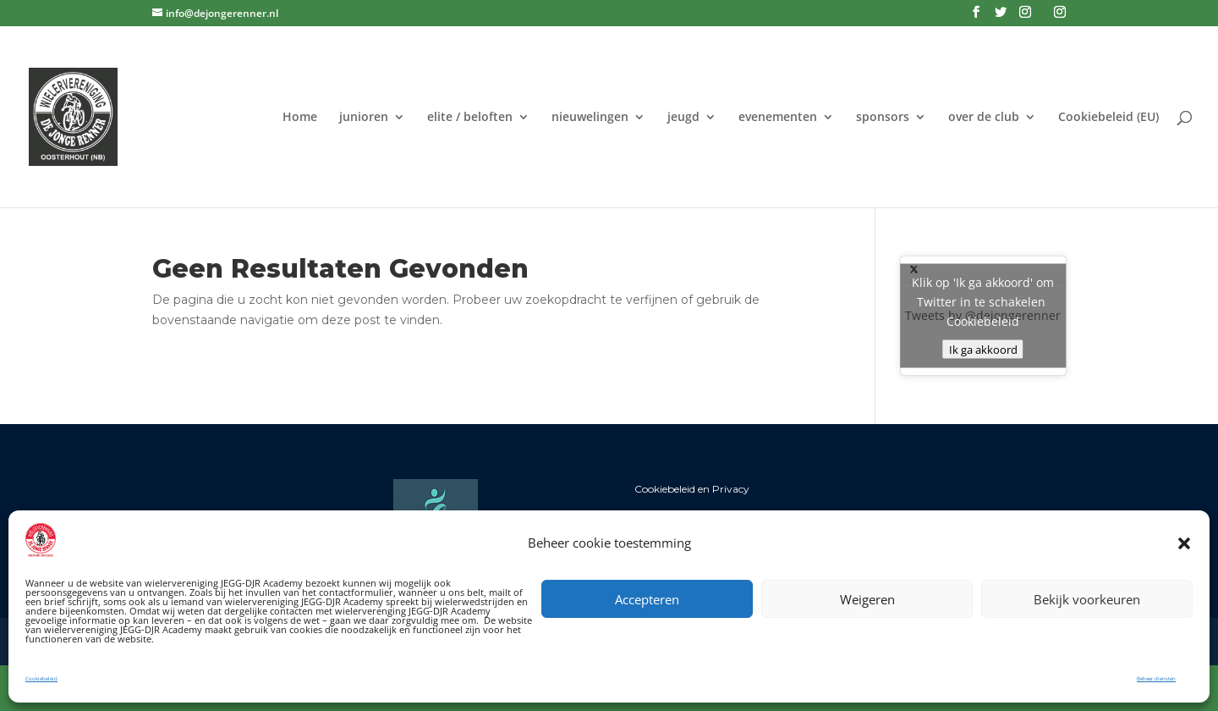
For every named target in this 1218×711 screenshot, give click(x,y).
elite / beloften (470, 117)
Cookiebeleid (41, 678)
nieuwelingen (589, 117)
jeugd (683, 117)
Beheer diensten (1156, 678)
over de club (983, 117)
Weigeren (867, 599)
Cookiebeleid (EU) (1108, 117)
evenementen (777, 117)
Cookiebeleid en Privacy (691, 488)
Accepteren (647, 599)
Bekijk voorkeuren (1087, 599)
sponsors (882, 117)
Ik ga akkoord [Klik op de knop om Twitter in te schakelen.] (983, 349)
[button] (1184, 543)
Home (300, 117)
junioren (363, 117)
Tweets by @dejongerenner (983, 316)
